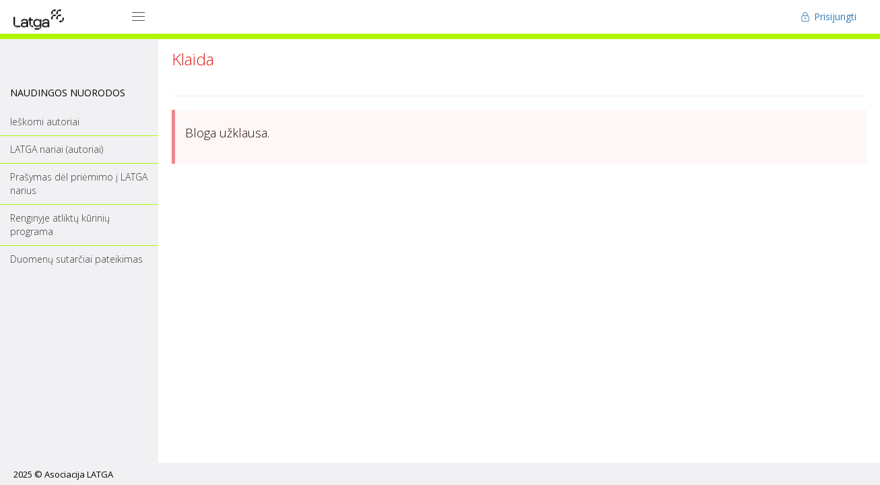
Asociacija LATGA (78, 474)
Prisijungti (828, 16)
